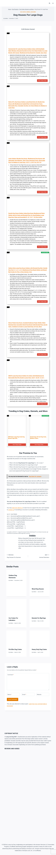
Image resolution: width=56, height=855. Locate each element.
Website (39, 707)
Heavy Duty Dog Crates (39, 662)
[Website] (42, 707)
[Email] (28, 707)
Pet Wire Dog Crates (15, 662)
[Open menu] (53, 3)
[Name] (13, 707)
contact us (11, 522)
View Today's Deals (42, 83)
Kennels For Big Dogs (39, 631)
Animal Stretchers (39, 569)
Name (10, 707)
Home (9, 9)
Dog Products (15, 9)
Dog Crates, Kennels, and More (26, 9)
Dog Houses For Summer (17, 569)
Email (24, 707)
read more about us (17, 520)
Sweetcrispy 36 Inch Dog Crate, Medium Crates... (38, 450)
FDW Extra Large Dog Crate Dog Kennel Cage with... (16, 450)
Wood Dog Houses (38, 602)
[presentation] (39, 589)
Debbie (6, 18)
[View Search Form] (49, 3)
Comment (11, 687)
